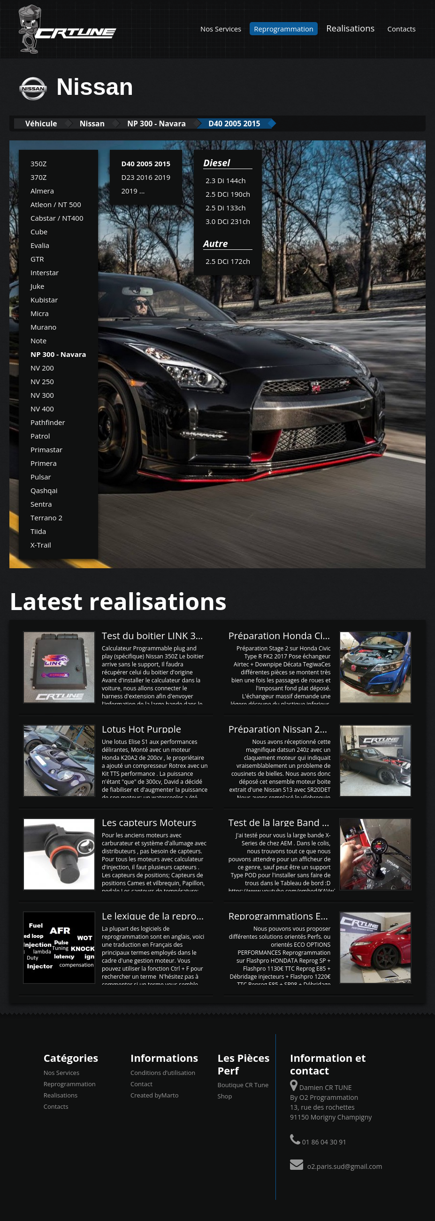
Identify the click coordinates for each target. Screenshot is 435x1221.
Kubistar (44, 299)
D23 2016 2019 (146, 176)
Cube (39, 231)
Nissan (104, 123)
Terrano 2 (46, 517)
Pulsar (41, 476)
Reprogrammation (283, 28)
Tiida (38, 530)
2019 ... (133, 190)
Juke (38, 285)
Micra (40, 312)
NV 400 (42, 408)
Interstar (45, 272)
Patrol (40, 435)
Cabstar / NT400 (57, 217)
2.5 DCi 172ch (228, 260)
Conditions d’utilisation (162, 1072)
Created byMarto (154, 1094)
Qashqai (44, 490)
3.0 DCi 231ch (228, 220)
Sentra (41, 503)
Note (38, 340)
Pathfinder (48, 421)
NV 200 (42, 367)
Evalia (40, 244)
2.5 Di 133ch (226, 207)
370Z (38, 176)
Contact (141, 1083)
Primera (44, 462)
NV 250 (42, 381)
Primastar (46, 449)
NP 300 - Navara (176, 123)
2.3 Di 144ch (226, 180)
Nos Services (220, 28)
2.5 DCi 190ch (228, 193)
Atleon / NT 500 (56, 204)
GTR (37, 258)
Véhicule (45, 123)
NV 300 (42, 394)
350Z (38, 163)
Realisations (350, 28)
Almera (42, 190)
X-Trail (41, 544)
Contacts (402, 28)
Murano (43, 326)
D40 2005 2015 (264, 123)
